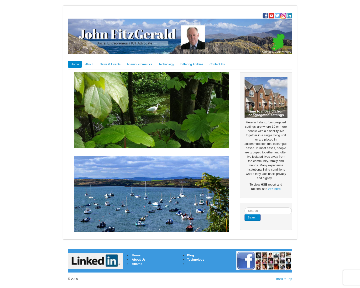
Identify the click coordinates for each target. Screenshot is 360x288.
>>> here (274, 189)
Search (252, 217)
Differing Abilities (191, 64)
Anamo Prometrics (139, 64)
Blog (190, 255)
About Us (139, 259)
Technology (166, 64)
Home (75, 64)
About (89, 64)
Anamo (137, 264)
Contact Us (217, 64)
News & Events (109, 64)
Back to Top (284, 279)
